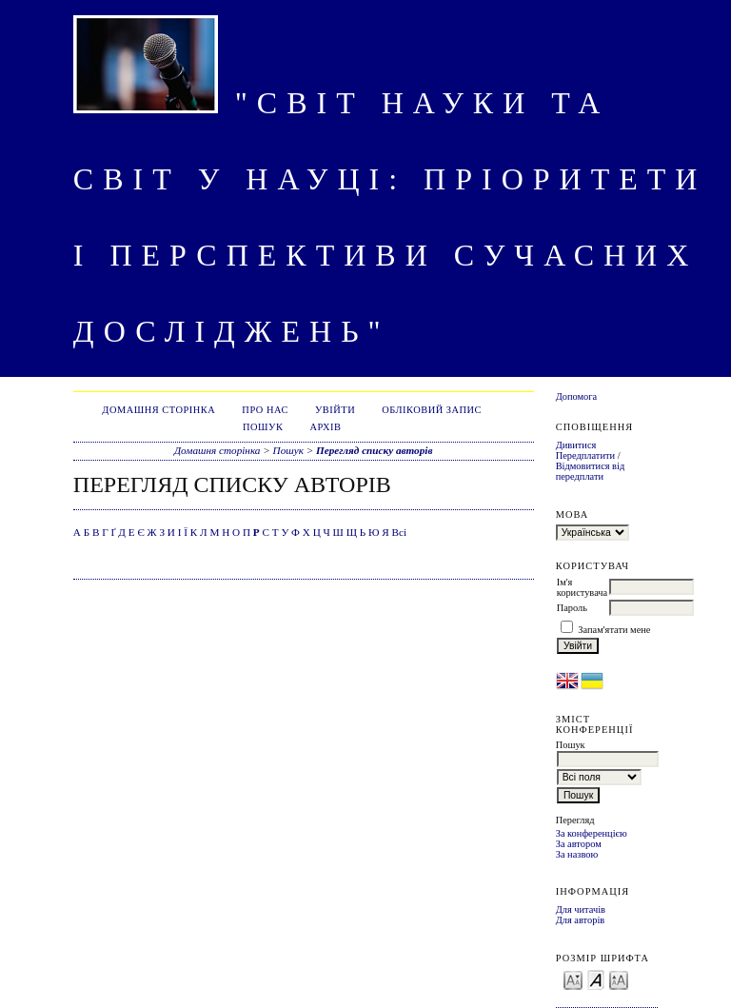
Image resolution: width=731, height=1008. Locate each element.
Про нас (265, 410)
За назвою (577, 854)
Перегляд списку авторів (374, 450)
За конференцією (591, 833)
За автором (579, 844)
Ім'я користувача (582, 587)
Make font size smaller (573, 979)
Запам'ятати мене (614, 629)
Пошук (263, 427)
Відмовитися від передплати (590, 471)
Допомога (577, 396)
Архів (325, 427)
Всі (399, 532)
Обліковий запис (432, 410)
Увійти (335, 410)
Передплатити (585, 455)
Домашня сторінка (158, 410)
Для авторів (580, 920)
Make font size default (595, 979)
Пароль (572, 608)
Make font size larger (618, 979)
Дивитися (576, 445)
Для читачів (580, 909)
